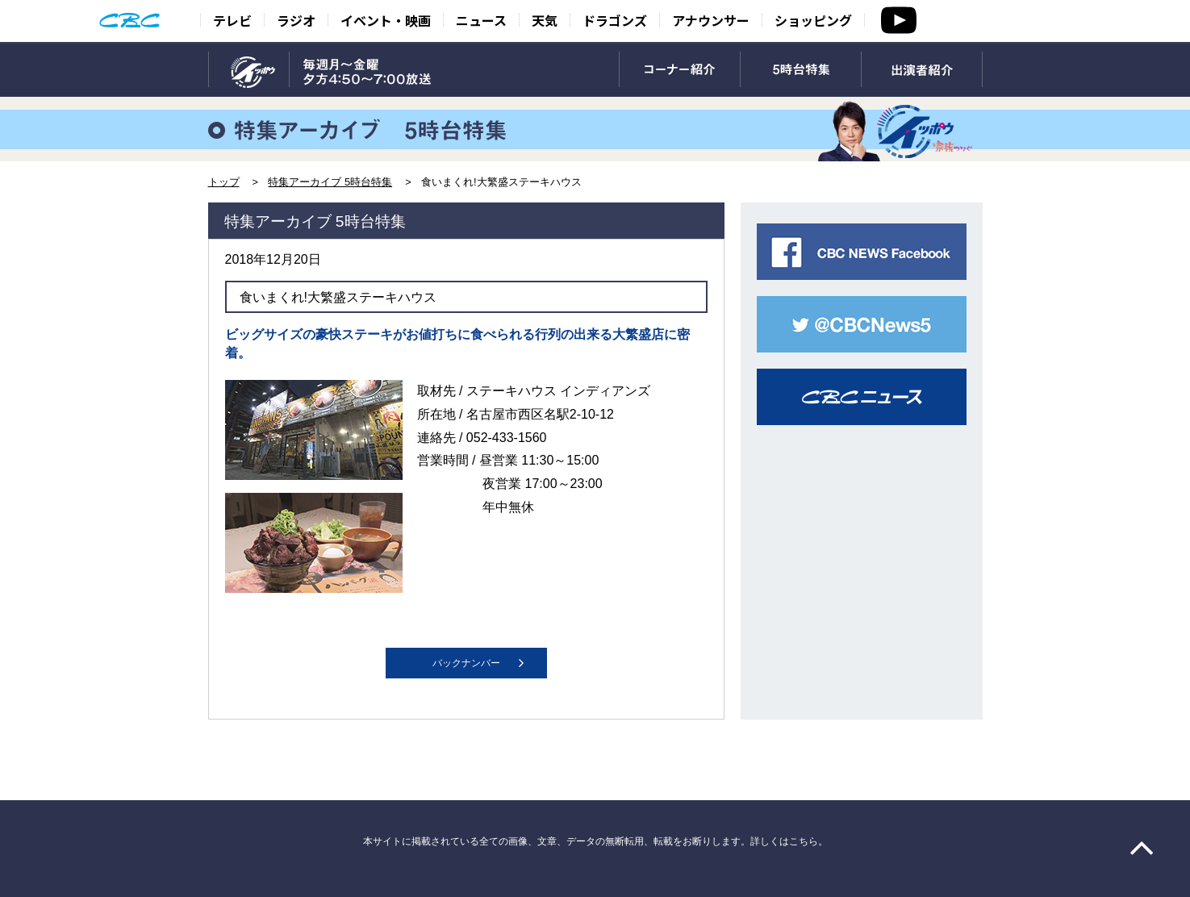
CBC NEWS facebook (862, 251)
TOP (249, 70)
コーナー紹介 (680, 70)
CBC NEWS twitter (862, 324)
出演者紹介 (922, 70)
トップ (224, 182)
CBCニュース (862, 397)
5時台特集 (801, 70)
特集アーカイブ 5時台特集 (330, 182)
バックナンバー (466, 663)
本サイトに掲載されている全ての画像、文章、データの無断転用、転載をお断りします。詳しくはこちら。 (595, 841)
